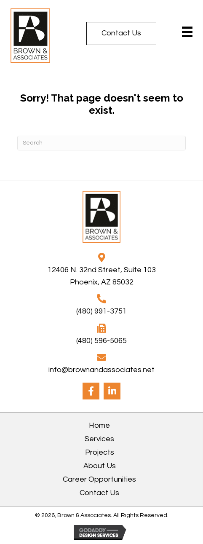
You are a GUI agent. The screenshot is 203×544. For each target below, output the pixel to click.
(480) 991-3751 (101, 311)
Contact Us (99, 493)
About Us (99, 466)
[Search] (101, 143)
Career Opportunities (99, 479)
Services (99, 439)
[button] (121, 33)
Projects (99, 452)
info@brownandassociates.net (101, 370)
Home (99, 425)
